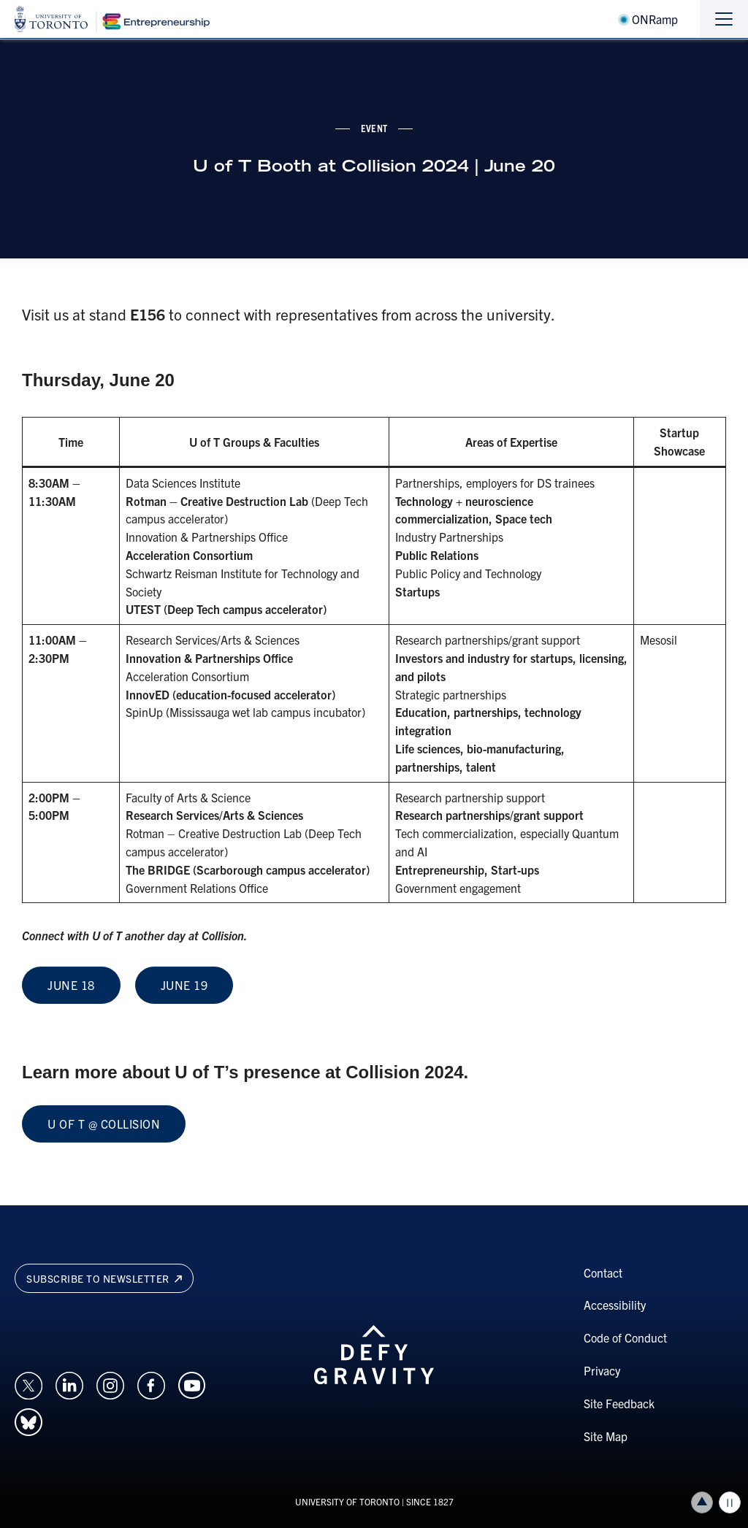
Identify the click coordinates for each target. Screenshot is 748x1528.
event (374, 127)
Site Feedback (619, 1403)
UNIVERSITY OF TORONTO (347, 1501)
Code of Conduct (625, 1337)
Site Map (605, 1436)
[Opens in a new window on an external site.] (28, 1383)
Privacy (602, 1370)
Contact (603, 1272)
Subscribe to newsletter (104, 1278)
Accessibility (615, 1304)
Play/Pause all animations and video (730, 1502)
